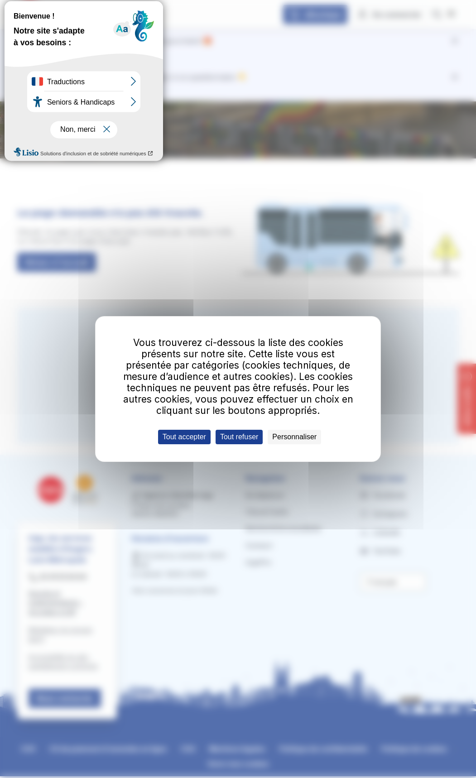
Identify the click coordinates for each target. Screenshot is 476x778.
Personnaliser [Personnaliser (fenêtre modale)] (294, 437)
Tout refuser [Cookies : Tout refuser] (239, 437)
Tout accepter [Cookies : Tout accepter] (184, 437)
